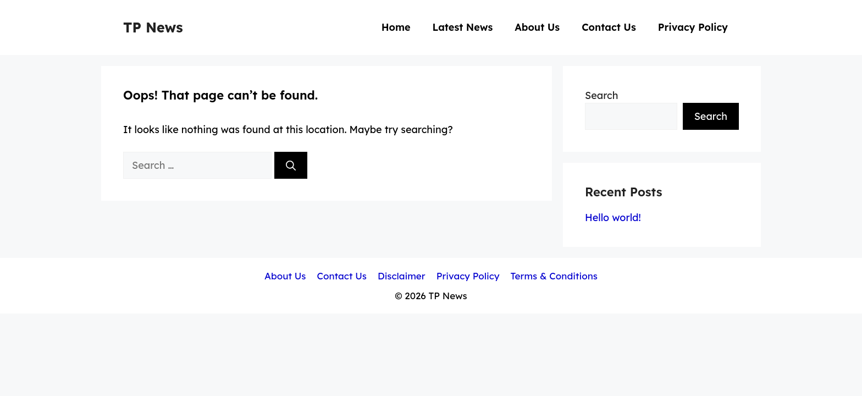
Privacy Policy (693, 27)
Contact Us (609, 27)
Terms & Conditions (554, 276)
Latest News (463, 27)
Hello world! (613, 217)
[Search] (290, 165)
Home (396, 27)
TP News (153, 27)
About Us (537, 27)
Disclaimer (402, 276)
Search (601, 95)
